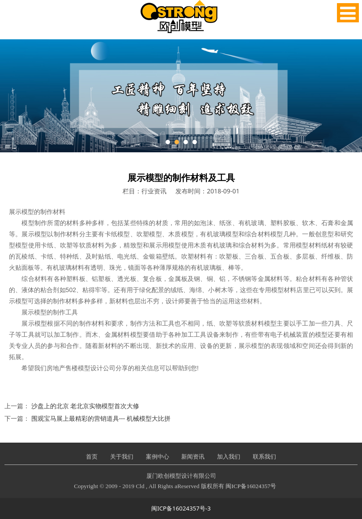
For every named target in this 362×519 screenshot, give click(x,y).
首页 (92, 463)
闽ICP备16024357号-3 (181, 508)
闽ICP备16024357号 (251, 492)
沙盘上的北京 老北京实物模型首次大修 (85, 406)
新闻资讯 (192, 463)
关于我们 (121, 463)
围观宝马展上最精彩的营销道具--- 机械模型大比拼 (100, 418)
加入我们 (228, 463)
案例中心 (157, 463)
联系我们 (264, 463)
